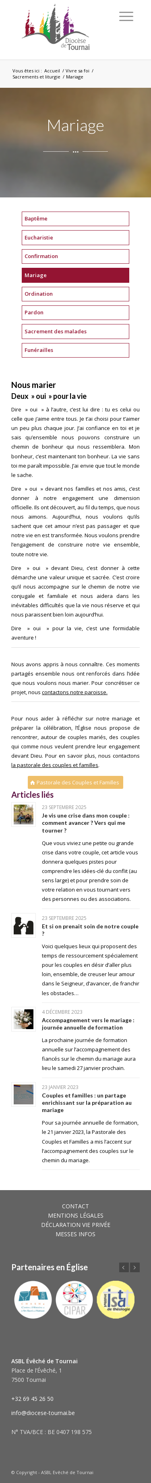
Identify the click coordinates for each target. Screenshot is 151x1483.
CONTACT (75, 1206)
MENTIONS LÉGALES (75, 1215)
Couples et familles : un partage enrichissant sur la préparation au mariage (87, 1102)
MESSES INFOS (75, 1234)
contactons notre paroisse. (75, 692)
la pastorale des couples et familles (54, 765)
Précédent (124, 1267)
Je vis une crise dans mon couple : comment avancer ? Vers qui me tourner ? (86, 822)
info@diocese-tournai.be (43, 1413)
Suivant (135, 1267)
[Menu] (126, 16)
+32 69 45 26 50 (32, 1398)
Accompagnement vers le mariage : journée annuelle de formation (88, 1024)
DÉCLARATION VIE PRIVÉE (75, 1225)
